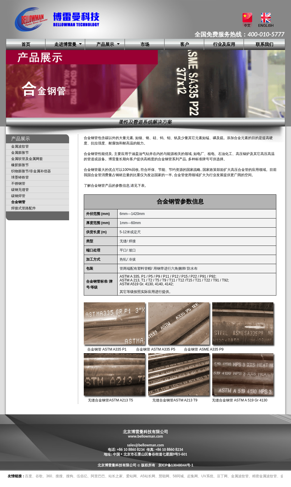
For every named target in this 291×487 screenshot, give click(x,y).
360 (49, 476)
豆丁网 (222, 476)
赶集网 (192, 476)
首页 (25, 44)
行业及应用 (224, 44)
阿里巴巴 (98, 476)
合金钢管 (18, 202)
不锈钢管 (18, 183)
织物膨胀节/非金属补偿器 (31, 171)
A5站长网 (147, 476)
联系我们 (264, 44)
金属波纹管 (20, 146)
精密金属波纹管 (264, 476)
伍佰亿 (82, 476)
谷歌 (39, 476)
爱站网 (131, 476)
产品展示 (105, 44)
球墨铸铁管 (20, 177)
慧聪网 (164, 476)
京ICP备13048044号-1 (175, 465)
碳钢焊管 (18, 196)
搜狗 (69, 476)
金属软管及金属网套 (27, 159)
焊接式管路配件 (23, 208)
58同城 (178, 476)
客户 (184, 44)
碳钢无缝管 (20, 190)
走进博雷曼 (65, 44)
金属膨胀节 (20, 153)
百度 (28, 476)
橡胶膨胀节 (20, 165)
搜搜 (59, 476)
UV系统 (207, 476)
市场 (145, 44)
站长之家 (115, 476)
